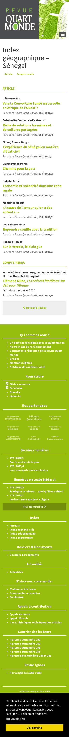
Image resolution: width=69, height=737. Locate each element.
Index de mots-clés (22, 529)
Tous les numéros (34, 506)
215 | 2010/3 (46, 195)
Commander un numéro (25, 593)
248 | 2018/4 (46, 295)
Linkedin (15, 396)
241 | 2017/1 (46, 156)
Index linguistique (21, 537)
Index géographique (23, 533)
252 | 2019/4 (46, 134)
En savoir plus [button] (15, 718)
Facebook (16, 388)
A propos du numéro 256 (25, 647)
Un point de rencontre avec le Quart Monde (37, 342)
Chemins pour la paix (19, 168)
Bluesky (15, 392)
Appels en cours (20, 614)
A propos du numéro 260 (25, 639)
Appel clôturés (19, 618)
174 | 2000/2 (46, 217)
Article (9, 74)
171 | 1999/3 (46, 234)
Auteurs (15, 525)
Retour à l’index (34, 308)
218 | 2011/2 (46, 173)
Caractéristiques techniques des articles (36, 622)
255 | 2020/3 (46, 113)
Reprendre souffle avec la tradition (30, 229)
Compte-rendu (25, 74)
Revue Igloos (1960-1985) (26, 673)
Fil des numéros (20, 384)
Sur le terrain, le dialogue (22, 246)
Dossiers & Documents (24, 554)
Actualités (16, 572)
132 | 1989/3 (46, 251)
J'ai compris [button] (34, 727)
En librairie (16, 597)
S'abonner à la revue (23, 589)
